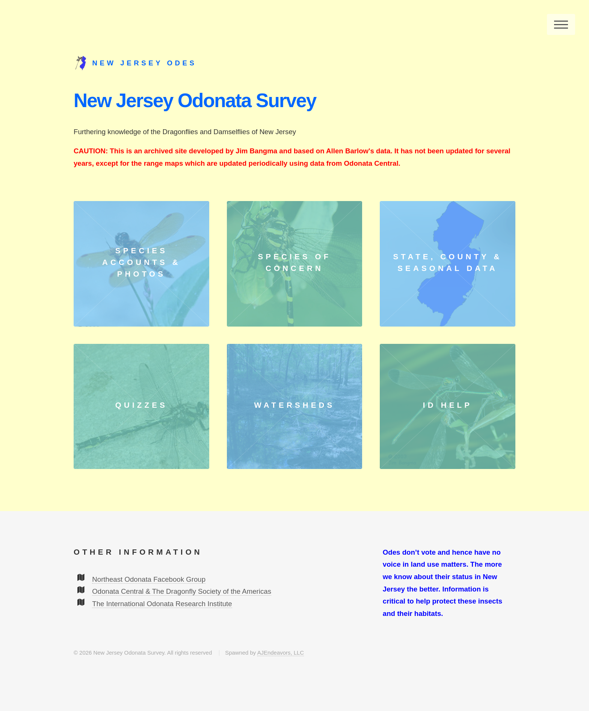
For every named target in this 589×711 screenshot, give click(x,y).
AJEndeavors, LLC (280, 652)
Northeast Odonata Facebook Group (148, 579)
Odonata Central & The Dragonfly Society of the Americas (181, 591)
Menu (561, 24)
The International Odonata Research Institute (162, 604)
